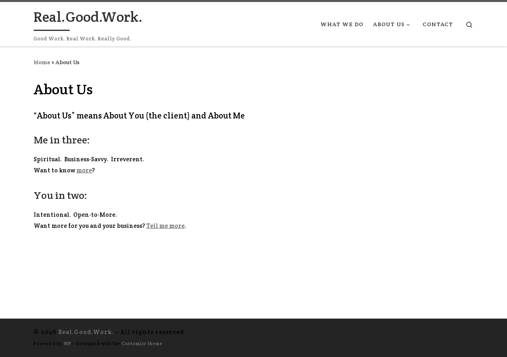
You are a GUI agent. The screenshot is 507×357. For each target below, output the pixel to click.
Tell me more (165, 225)
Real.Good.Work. (86, 332)
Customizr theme (142, 343)
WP (67, 343)
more (84, 170)
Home (42, 62)
